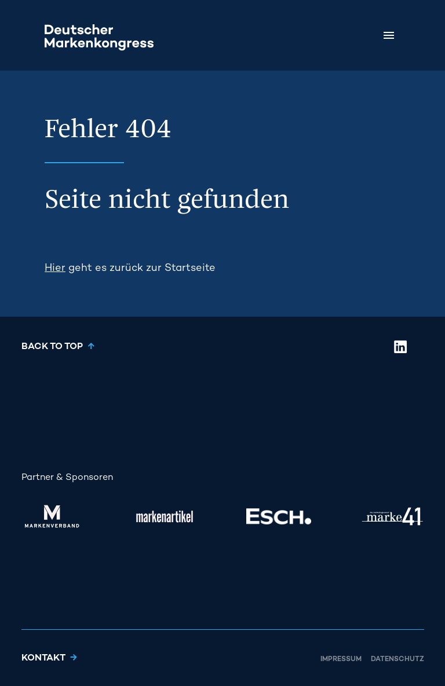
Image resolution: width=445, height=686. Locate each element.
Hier (55, 268)
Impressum (341, 659)
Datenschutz (397, 659)
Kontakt (43, 658)
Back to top (52, 347)
